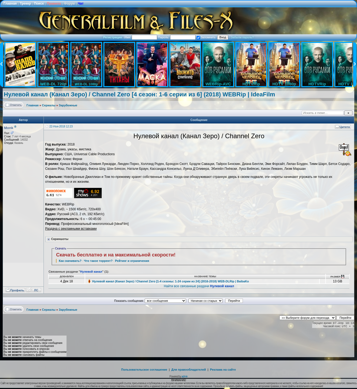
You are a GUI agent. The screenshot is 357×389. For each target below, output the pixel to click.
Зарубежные (68, 105)
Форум (69, 3)
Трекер (25, 3)
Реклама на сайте (223, 369)
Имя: (140, 37)
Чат (81, 3)
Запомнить (206, 37)
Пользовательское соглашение (144, 369)
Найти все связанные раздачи (199, 286)
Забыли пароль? (242, 37)
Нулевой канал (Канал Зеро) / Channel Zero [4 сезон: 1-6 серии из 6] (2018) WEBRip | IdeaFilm (139, 94)
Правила (54, 3)
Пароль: (176, 37)
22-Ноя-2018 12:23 (61, 126)
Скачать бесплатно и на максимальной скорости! (116, 255)
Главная (10, 3)
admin (184, 376)
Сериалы (48, 105)
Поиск (39, 3)
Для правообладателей (188, 369)
